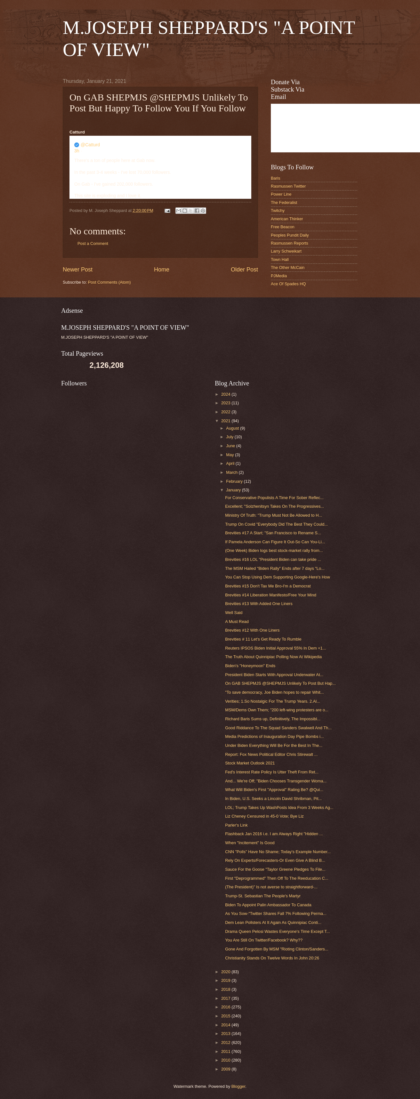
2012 (226, 1042)
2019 (226, 980)
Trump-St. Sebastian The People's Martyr (263, 895)
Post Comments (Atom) (109, 282)
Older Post (244, 269)
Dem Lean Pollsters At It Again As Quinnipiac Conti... (273, 922)
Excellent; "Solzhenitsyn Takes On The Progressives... (274, 506)
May (230, 454)
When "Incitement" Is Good (249, 842)
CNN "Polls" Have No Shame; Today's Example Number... (278, 851)
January (234, 490)
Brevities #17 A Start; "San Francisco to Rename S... (273, 532)
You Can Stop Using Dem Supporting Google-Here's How (277, 577)
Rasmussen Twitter (288, 186)
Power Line (281, 194)
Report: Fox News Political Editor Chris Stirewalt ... (271, 754)
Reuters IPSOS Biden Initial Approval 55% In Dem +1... (275, 648)
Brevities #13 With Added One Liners (258, 603)
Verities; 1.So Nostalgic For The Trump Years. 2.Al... (272, 701)
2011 (226, 1051)
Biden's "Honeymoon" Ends (250, 665)
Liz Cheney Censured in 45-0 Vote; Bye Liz (264, 816)
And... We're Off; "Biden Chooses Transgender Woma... (276, 781)
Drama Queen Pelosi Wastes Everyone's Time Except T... (277, 931)
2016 (226, 1007)
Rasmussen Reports (289, 243)
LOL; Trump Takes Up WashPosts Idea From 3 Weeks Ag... (279, 807)
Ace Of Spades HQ (288, 283)
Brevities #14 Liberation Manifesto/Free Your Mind (270, 595)
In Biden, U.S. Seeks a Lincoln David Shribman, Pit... (273, 798)
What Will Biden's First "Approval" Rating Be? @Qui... (274, 789)
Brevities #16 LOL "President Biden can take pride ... (273, 559)
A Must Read (237, 621)
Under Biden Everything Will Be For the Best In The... (273, 745)
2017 (226, 998)
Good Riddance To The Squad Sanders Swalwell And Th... (278, 727)
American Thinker (287, 218)
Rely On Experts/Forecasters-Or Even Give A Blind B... (275, 860)
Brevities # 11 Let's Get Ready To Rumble (263, 639)
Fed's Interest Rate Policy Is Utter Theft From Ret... (272, 772)
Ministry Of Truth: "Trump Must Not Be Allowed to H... (273, 515)
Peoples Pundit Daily (290, 235)
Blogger (238, 1086)
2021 (226, 420)
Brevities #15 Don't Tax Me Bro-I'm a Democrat (268, 586)
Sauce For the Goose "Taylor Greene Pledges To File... (275, 869)
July (230, 436)
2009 (226, 1069)
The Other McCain (287, 267)
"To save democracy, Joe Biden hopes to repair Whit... (274, 692)
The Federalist (284, 202)
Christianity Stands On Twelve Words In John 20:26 (272, 958)
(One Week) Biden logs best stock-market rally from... (274, 550)
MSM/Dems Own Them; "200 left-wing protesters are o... (276, 709)
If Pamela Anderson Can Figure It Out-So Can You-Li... (275, 541)
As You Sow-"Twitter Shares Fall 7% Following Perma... (276, 913)
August (233, 428)
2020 (226, 971)
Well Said (233, 612)
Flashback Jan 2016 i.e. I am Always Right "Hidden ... (274, 833)
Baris (275, 178)
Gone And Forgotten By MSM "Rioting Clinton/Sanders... (276, 949)
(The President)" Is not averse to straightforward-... (271, 887)
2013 (226, 1033)
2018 (226, 989)
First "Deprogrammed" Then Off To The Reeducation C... (276, 878)
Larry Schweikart (286, 251)
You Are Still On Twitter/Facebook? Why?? (264, 940)
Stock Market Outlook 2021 (250, 763)
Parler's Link (236, 825)
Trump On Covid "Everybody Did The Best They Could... (276, 524)
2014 (226, 1024)
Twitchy (278, 210)
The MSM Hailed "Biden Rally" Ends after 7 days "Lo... (275, 568)
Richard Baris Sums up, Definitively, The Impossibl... (272, 718)
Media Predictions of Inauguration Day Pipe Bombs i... (274, 736)
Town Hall (280, 259)
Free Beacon (283, 226)
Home (161, 269)
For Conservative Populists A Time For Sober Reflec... (274, 497)
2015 (226, 1016)
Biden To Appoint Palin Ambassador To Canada (268, 904)
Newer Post (78, 269)
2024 (226, 394)
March (232, 472)
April (230, 463)
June (231, 445)
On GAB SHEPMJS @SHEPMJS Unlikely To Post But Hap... (280, 683)
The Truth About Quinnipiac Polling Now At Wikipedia (273, 656)
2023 (226, 402)
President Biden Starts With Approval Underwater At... (274, 674)
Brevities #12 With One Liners (252, 630)
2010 (226, 1060)
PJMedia (279, 275)
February (235, 481)
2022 (226, 411)
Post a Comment (92, 243)
